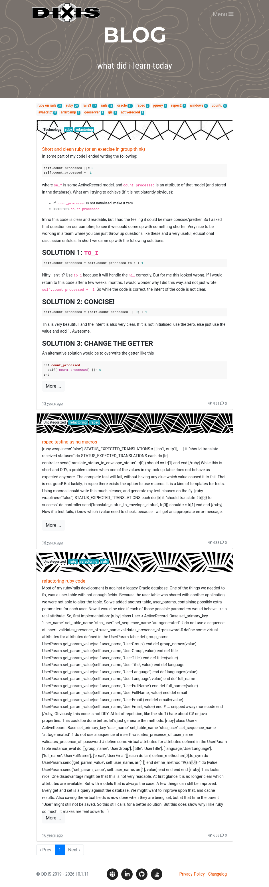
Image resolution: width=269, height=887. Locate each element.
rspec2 (176, 105)
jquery (158, 105)
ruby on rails (46, 105)
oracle (122, 105)
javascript (44, 112)
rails (104, 105)
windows (196, 105)
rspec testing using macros (69, 442)
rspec (140, 105)
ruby (69, 105)
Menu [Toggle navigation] (223, 18)
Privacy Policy (192, 874)
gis (110, 112)
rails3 (87, 105)
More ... (53, 386)
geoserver (92, 112)
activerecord (130, 112)
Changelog (217, 874)
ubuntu (217, 105)
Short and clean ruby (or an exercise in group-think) (93, 149)
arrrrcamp (68, 112)
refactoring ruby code (63, 581)
